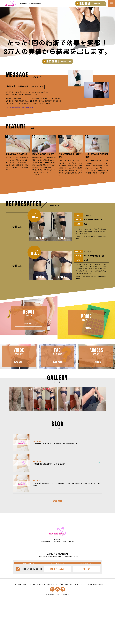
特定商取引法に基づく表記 (95, 584)
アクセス (55, 584)
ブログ (61, 584)
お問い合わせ (68, 584)
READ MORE (57, 501)
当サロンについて (23, 584)
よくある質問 (48, 584)
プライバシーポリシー (79, 584)
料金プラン (32, 584)
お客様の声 (40, 584)
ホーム (14, 584)
